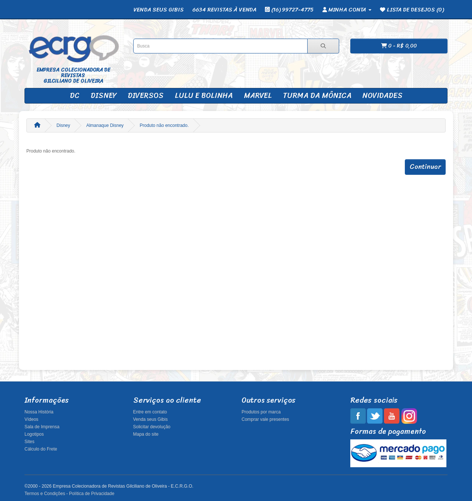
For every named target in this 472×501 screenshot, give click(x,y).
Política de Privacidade (91, 493)
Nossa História (38, 412)
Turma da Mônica (317, 95)
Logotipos (34, 434)
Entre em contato (150, 412)
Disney (104, 95)
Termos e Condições (44, 493)
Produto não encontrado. (164, 125)
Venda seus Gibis (150, 419)
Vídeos (31, 419)
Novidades (383, 95)
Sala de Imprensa (41, 426)
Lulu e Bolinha (204, 95)
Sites (29, 441)
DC (74, 95)
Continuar (425, 167)
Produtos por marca (261, 412)
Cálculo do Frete (40, 449)
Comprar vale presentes (265, 419)
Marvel (258, 95)
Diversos (146, 95)
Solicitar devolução (152, 426)
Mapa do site (146, 434)
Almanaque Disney (105, 125)
